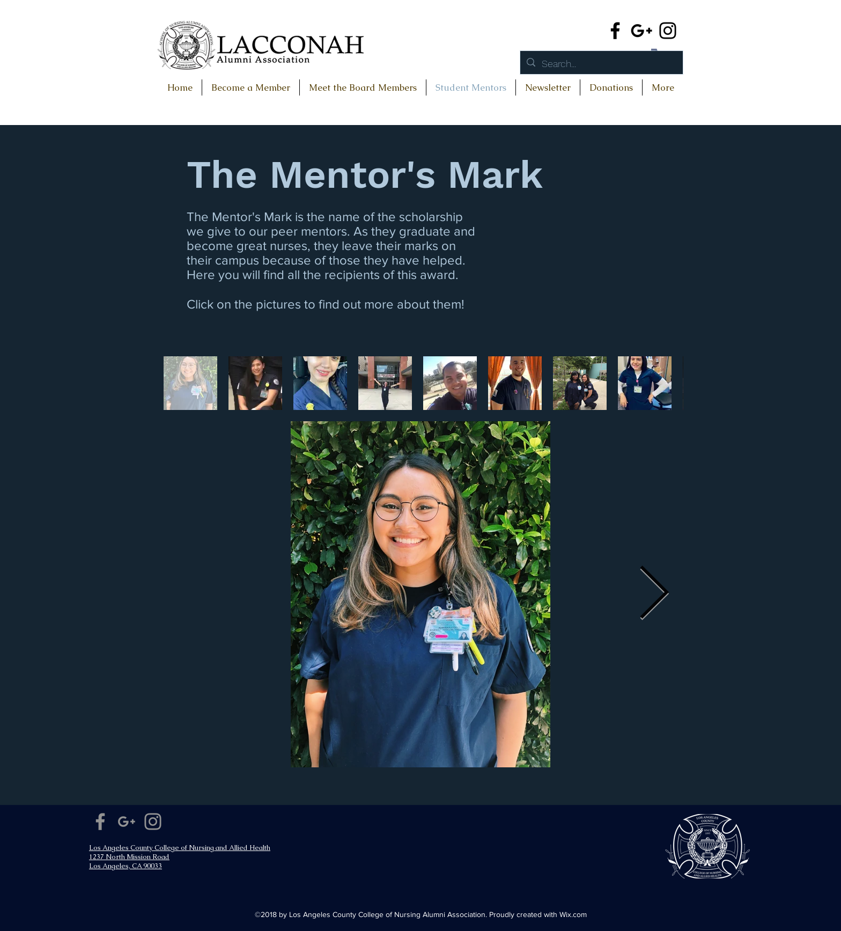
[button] (611, 87)
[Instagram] (667, 30)
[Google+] (641, 30)
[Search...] (601, 64)
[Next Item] (654, 594)
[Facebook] (615, 30)
